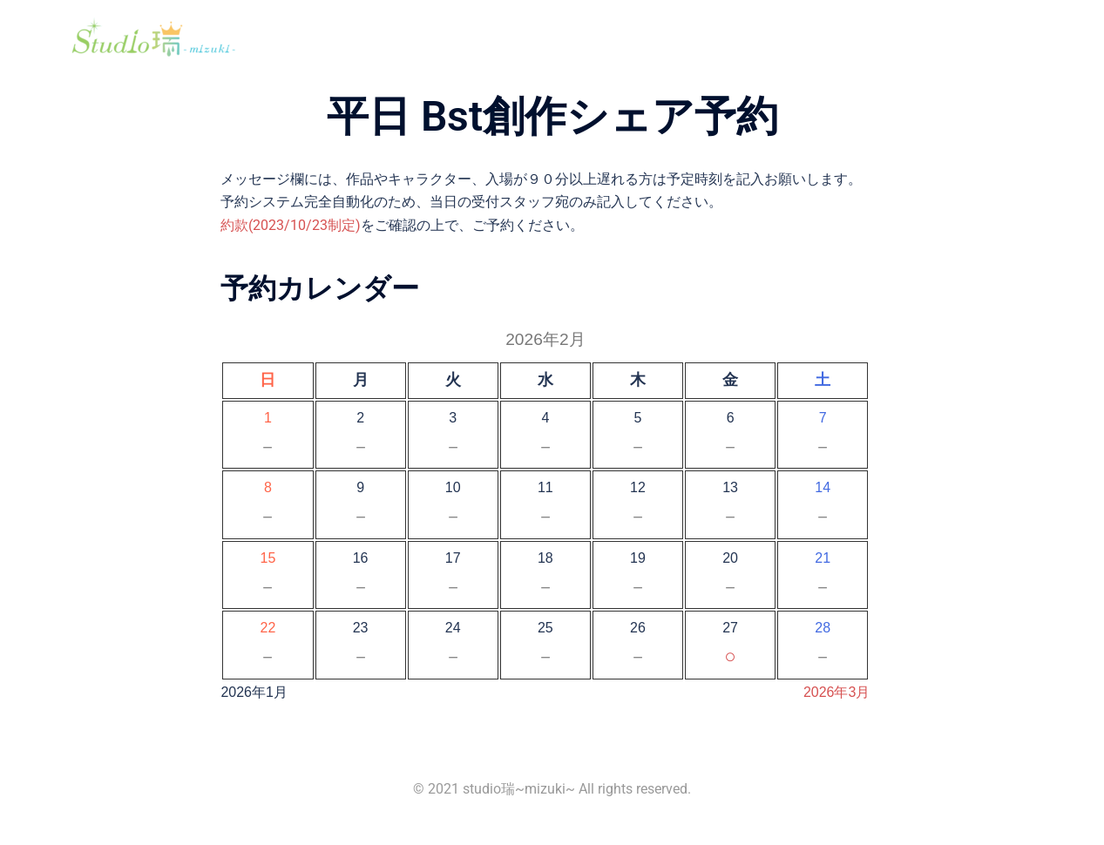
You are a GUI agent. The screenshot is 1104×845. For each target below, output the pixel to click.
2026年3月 (836, 692)
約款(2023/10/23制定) (290, 225)
